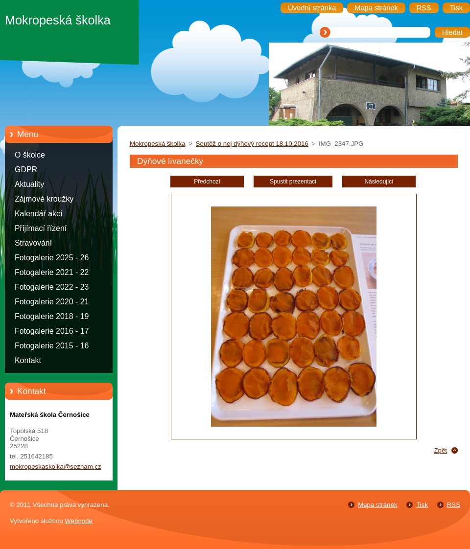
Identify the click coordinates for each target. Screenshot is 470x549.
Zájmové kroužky (44, 199)
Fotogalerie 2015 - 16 (52, 346)
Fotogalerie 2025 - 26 (52, 257)
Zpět (440, 450)
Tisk (422, 504)
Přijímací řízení (41, 228)
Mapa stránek (377, 504)
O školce (30, 155)
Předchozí (207, 181)
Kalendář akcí (38, 213)
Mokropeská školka (158, 143)
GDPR (26, 169)
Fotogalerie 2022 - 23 (52, 287)
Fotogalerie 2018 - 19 (52, 316)
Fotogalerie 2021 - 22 (52, 272)
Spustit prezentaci (293, 181)
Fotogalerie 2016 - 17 (52, 331)
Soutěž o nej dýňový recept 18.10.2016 (252, 143)
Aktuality (29, 184)
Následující (378, 181)
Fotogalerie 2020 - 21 (52, 301)
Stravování (33, 243)
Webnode (79, 521)
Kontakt (28, 360)
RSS (453, 504)
